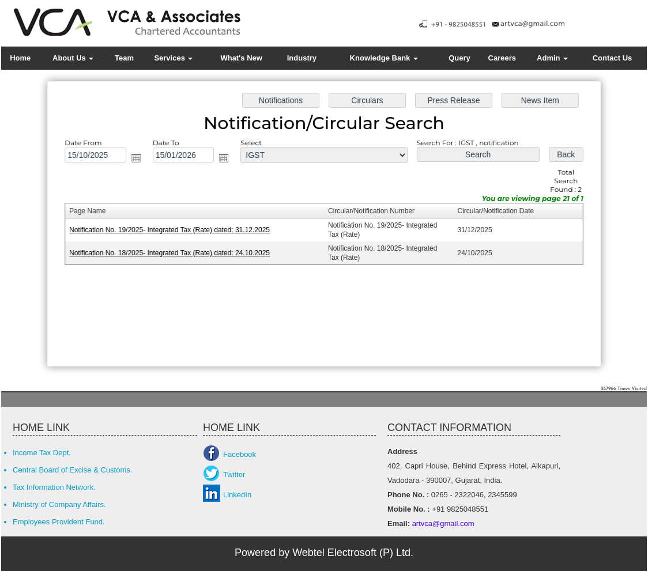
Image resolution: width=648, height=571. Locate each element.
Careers (502, 58)
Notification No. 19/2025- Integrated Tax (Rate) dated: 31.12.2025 (172, 230)
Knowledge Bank (384, 58)
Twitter (234, 474)
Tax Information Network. (54, 487)
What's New (241, 58)
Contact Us (612, 58)
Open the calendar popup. (139, 159)
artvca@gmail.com (442, 523)
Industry (302, 58)
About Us (72, 58)
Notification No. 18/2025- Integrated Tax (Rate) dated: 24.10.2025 (172, 252)
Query (459, 58)
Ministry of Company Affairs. (59, 504)
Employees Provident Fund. (59, 521)
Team (124, 58)
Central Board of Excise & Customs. (72, 470)
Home (20, 58)
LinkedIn (237, 494)
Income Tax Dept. (42, 452)
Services (173, 58)
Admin (552, 58)
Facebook (239, 454)
